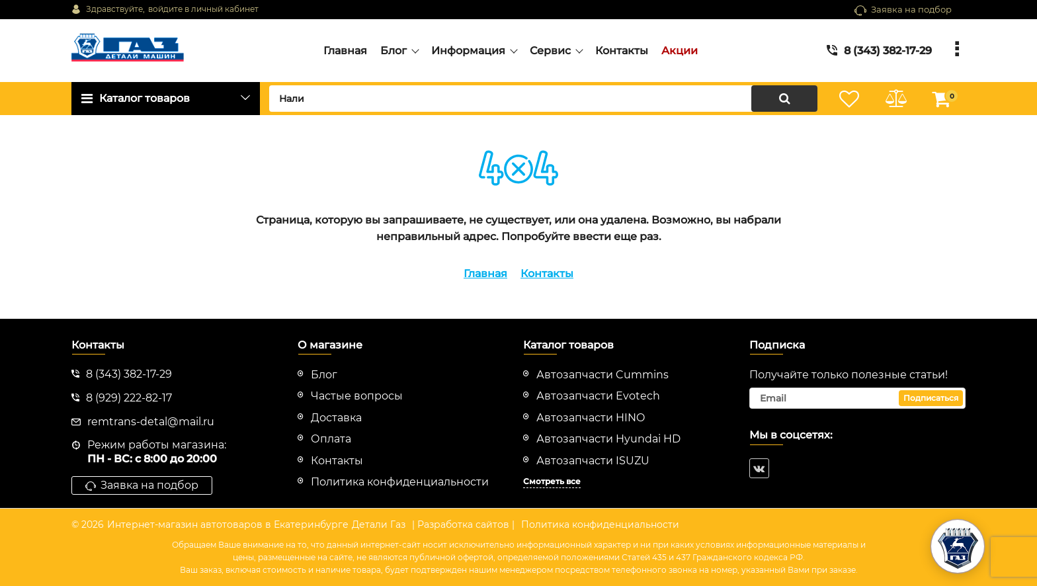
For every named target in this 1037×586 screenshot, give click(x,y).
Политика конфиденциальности (600, 524)
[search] (543, 98)
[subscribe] (857, 398)
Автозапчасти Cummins (602, 374)
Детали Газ (378, 524)
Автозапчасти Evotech (598, 396)
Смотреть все (552, 481)
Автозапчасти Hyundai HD (608, 439)
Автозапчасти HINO (590, 417)
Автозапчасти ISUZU (592, 460)
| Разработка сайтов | (463, 524)
